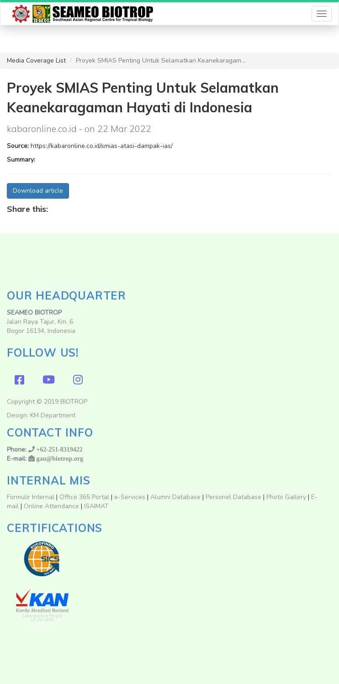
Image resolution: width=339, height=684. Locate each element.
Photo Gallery (286, 497)
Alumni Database (175, 497)
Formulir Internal (30, 497)
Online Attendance (51, 506)
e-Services (129, 497)
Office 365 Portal (84, 497)
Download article (38, 190)
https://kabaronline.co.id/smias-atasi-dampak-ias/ (102, 146)
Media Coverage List (36, 60)
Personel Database (233, 497)
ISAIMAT (96, 506)
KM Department (52, 415)
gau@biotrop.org (60, 458)
